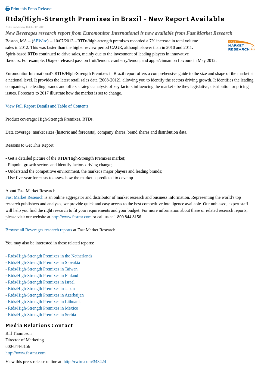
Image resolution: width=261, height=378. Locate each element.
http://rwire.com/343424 (85, 361)
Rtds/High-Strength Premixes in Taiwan (42, 269)
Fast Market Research (24, 197)
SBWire (40, 41)
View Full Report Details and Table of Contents (46, 106)
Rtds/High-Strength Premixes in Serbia (42, 314)
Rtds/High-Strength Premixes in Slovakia (44, 262)
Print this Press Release (28, 9)
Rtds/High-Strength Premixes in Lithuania (45, 301)
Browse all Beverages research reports (38, 230)
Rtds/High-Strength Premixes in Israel (41, 282)
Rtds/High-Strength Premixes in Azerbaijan (46, 295)
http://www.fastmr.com (71, 217)
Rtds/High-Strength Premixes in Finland (43, 275)
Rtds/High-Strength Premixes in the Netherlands (50, 256)
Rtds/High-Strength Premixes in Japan (41, 288)
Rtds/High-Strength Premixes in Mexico (43, 308)
